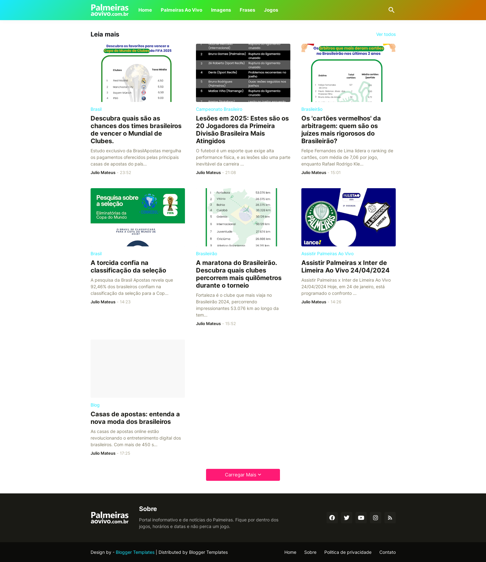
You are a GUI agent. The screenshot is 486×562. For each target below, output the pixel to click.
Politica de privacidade (347, 552)
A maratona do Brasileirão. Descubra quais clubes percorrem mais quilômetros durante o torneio (239, 274)
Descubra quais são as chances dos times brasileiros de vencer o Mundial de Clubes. (136, 130)
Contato (387, 552)
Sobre (310, 552)
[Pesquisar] (390, 10)
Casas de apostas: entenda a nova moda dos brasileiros (135, 417)
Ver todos (386, 34)
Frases (247, 10)
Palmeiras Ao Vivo (181, 10)
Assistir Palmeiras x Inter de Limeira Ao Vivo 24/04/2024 (345, 266)
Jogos (271, 10)
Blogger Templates (135, 552)
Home (145, 10)
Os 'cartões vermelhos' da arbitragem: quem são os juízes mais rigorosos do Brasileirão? (341, 130)
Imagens (221, 10)
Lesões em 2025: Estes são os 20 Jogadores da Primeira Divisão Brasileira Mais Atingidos (242, 130)
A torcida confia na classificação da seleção (128, 266)
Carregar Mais (240, 475)
